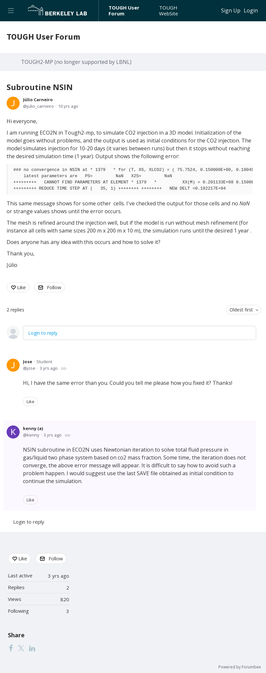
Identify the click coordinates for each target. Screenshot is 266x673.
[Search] (212, 10)
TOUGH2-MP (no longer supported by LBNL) (76, 62)
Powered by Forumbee (239, 667)
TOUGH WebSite (168, 11)
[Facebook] (11, 648)
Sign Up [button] (230, 11)
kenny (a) (33, 428)
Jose (27, 362)
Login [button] (251, 11)
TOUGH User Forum (124, 11)
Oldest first (241, 310)
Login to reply (42, 333)
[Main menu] (10, 10)
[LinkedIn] (32, 648)
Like (21, 287)
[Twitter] (21, 648)
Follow (54, 287)
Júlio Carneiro (38, 100)
